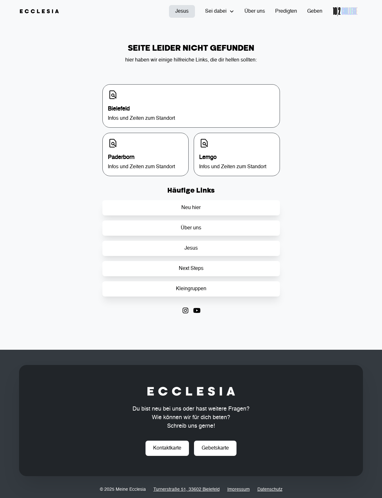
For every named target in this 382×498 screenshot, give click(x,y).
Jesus (182, 11)
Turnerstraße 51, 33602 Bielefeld (186, 489)
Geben (314, 11)
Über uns (254, 11)
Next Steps (191, 268)
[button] (219, 11)
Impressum (238, 489)
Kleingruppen (191, 288)
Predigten (286, 11)
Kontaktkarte (167, 448)
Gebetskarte (215, 448)
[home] (39, 11)
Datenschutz (269, 489)
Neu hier (191, 207)
